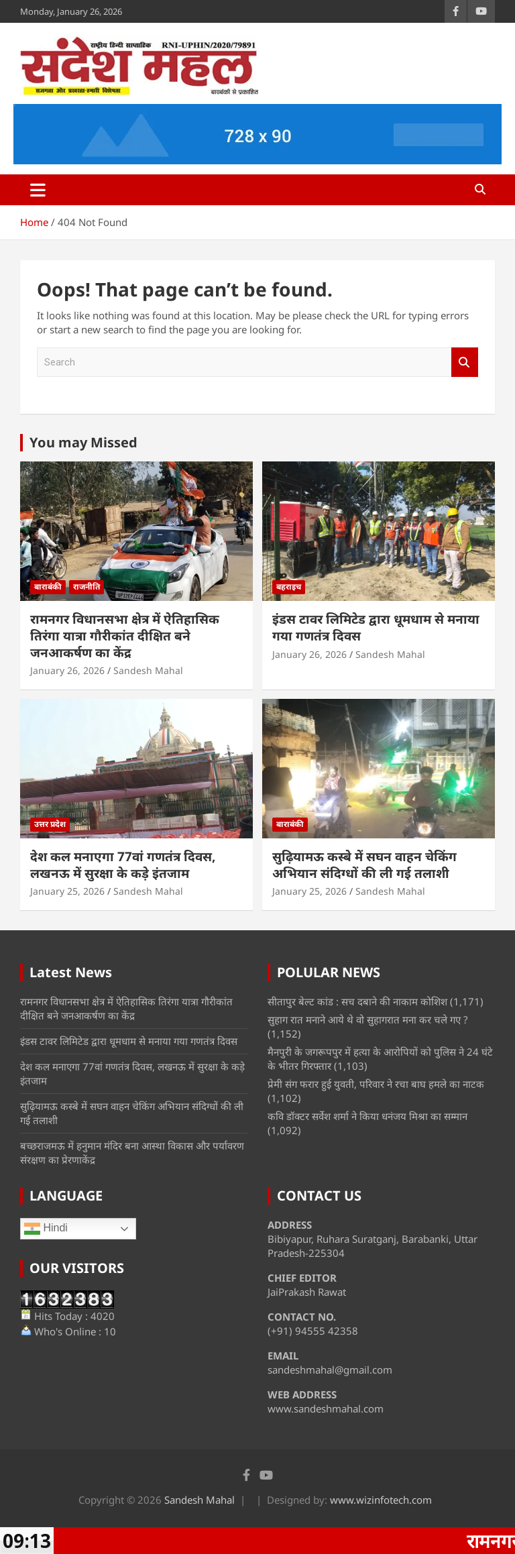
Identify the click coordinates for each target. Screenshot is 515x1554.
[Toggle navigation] (38, 189)
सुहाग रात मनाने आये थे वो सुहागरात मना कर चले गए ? (368, 1019)
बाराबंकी (48, 586)
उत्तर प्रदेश (50, 824)
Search (464, 362)
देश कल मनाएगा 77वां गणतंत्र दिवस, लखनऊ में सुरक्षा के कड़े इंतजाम (122, 865)
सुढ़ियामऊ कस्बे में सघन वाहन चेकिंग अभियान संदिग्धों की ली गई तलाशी (364, 865)
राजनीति (86, 586)
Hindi (46, 1229)
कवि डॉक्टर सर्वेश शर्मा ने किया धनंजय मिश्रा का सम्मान (367, 1116)
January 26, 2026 (67, 670)
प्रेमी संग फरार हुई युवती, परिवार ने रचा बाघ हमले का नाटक (376, 1084)
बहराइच (288, 586)
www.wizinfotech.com (381, 1499)
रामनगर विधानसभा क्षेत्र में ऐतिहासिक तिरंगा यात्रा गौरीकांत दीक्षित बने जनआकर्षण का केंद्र (124, 635)
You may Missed (83, 442)
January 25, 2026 (67, 891)
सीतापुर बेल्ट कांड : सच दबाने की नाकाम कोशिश (357, 1001)
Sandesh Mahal (148, 670)
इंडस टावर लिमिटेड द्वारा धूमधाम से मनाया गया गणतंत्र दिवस (375, 627)
